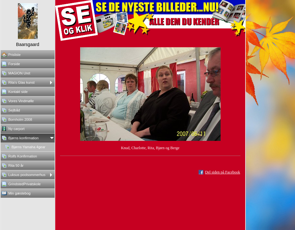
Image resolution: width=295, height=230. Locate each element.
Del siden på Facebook (222, 172)
